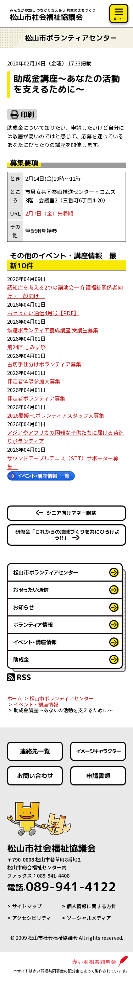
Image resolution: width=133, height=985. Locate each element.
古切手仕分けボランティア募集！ (47, 364)
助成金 (21, 659)
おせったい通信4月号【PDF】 (43, 313)
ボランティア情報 (33, 624)
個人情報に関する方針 (91, 906)
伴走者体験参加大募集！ (36, 381)
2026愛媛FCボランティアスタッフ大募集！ (58, 415)
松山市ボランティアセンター (45, 572)
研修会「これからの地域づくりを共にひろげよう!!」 (67, 534)
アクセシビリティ (31, 917)
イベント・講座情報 (35, 642)
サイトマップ (27, 906)
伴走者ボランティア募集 (36, 398)
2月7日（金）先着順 (49, 213)
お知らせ (23, 607)
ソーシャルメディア (89, 917)
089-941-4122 (61, 886)
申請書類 (98, 776)
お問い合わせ (35, 776)
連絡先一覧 (35, 751)
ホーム (14, 698)
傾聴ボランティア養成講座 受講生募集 (52, 330)
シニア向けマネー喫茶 (71, 512)
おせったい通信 (31, 589)
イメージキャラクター (98, 751)
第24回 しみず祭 (26, 347)
